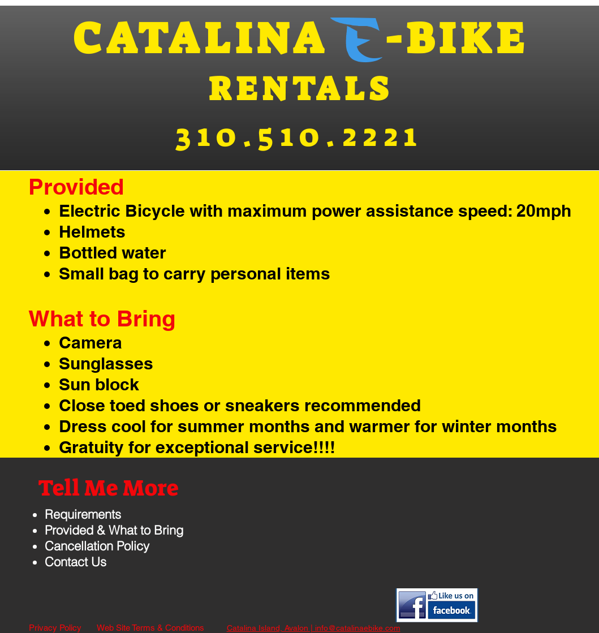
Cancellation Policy (97, 546)
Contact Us (75, 562)
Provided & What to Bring (114, 530)
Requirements (83, 514)
